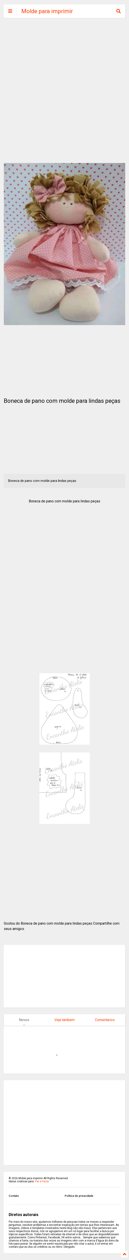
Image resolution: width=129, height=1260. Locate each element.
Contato (14, 1195)
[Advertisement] (64, 56)
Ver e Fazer (42, 1181)
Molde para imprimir (47, 11)
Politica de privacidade (79, 1195)
